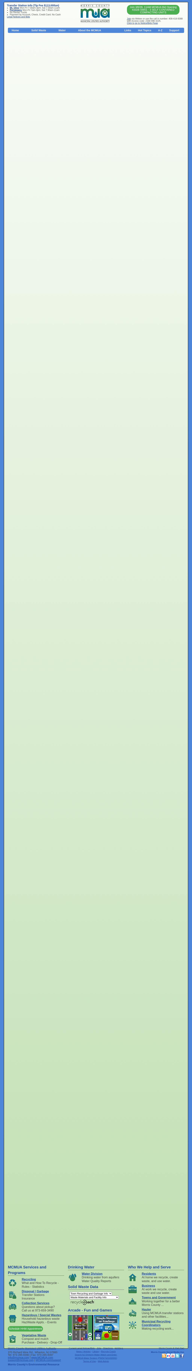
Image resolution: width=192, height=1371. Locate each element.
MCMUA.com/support (48, 1360)
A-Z (160, 30)
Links (127, 30)
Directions (108, 1348)
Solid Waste (38, 30)
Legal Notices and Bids (18, 17)
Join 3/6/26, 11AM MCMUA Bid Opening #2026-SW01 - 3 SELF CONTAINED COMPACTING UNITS (153, 10)
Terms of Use (89, 1361)
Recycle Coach (108, 1351)
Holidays (119, 1348)
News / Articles (83, 1351)
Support (174, 30)
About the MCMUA (89, 30)
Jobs (99, 1348)
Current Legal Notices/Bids (82, 1348)
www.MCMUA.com (42, 1357)
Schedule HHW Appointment (25, 1328)
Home (15, 30)
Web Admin (103, 1361)
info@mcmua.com (18, 1357)
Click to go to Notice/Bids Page (142, 23)
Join (129, 18)
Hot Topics (144, 30)
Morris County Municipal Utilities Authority (32, 1348)
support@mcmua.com (21, 1360)
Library (95, 1351)
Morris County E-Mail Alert (171, 1348)
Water (62, 30)
